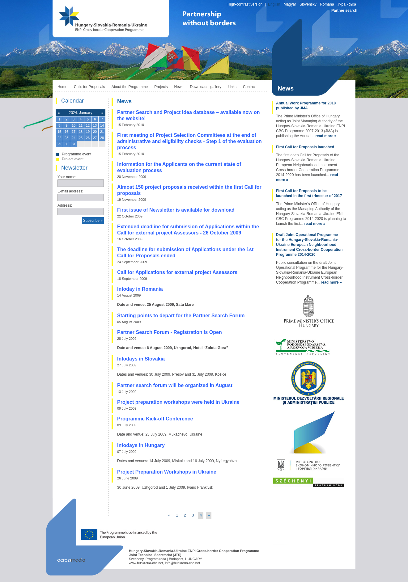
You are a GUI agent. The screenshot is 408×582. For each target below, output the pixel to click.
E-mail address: (70, 191)
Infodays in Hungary (141, 445)
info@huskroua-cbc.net (182, 563)
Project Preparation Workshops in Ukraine (166, 471)
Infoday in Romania (140, 289)
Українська (347, 4)
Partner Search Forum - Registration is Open (169, 332)
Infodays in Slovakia (141, 358)
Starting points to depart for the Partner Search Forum (181, 315)
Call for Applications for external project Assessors (177, 272)
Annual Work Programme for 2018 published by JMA (306, 105)
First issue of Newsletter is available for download (176, 210)
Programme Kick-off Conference (155, 418)
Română (327, 4)
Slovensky (308, 4)
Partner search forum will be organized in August (174, 385)
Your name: (66, 177)
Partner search (344, 10)
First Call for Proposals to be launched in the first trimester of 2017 (309, 193)
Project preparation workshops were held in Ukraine (178, 402)
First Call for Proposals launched (305, 147)
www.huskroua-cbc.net (146, 563)
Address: (64, 205)
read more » (325, 136)
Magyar (290, 4)
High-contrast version (244, 4)
